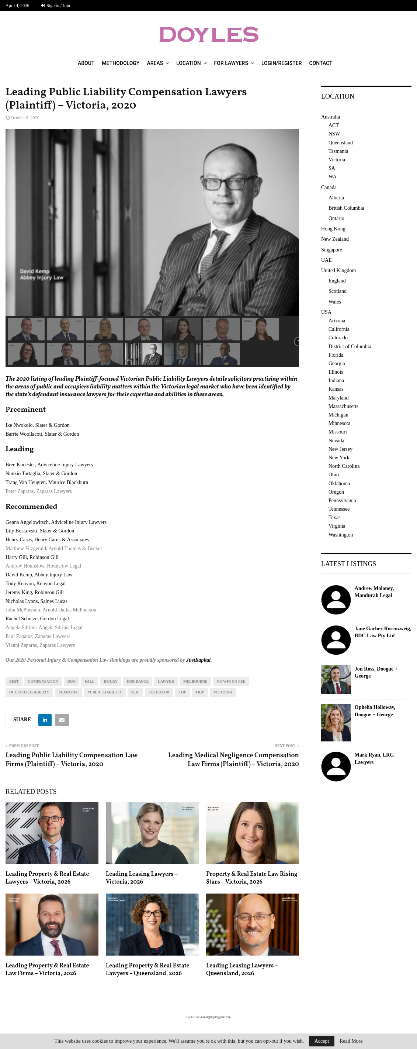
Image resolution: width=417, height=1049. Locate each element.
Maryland (338, 398)
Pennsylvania (342, 500)
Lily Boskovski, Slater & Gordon (40, 531)
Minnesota (339, 423)
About (86, 63)
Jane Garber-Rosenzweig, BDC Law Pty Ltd (383, 632)
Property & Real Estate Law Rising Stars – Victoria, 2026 (252, 878)
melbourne (195, 681)
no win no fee (231, 681)
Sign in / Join (55, 5)
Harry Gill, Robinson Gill (32, 557)
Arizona (337, 320)
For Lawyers (231, 63)
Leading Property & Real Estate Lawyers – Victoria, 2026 (47, 878)
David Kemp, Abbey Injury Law (39, 574)
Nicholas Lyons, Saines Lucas (36, 601)
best (14, 681)
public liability (105, 692)
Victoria (222, 692)
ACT (334, 125)
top (182, 692)
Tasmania (338, 151)
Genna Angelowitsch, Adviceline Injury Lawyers (56, 522)
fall (89, 681)
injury (110, 681)
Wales (335, 302)
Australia (330, 117)
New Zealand (335, 239)
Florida (336, 355)
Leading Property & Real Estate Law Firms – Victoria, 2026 (47, 970)
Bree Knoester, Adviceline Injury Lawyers (49, 464)
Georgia (337, 363)
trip (199, 692)
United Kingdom (338, 270)
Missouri (338, 432)
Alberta (336, 197)
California (339, 329)
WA (333, 176)
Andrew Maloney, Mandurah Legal (374, 592)
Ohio (334, 474)
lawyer (166, 681)
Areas (155, 63)
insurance (138, 681)
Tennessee (339, 509)
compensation (43, 681)
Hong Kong (333, 229)
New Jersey (340, 449)
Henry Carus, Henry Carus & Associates (47, 539)
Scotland (338, 291)
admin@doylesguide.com (216, 1017)
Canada (329, 187)
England (337, 281)
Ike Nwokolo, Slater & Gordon (38, 425)
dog (71, 681)
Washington (341, 535)
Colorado (338, 337)
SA (332, 168)
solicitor (159, 692)
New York (339, 457)
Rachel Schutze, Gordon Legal (37, 618)
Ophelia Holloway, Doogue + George (375, 711)
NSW (334, 134)
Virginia (337, 526)
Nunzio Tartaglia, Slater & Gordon (41, 473)
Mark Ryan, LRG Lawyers (374, 758)
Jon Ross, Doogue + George (376, 672)
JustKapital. (199, 660)
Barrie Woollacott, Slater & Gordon (42, 434)
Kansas (336, 389)
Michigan (338, 415)
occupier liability (29, 692)
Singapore (331, 250)
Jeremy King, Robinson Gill (35, 592)
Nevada (336, 440)
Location (188, 63)
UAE (326, 260)
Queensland (341, 142)
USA (326, 312)
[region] (152, 248)
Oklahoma (339, 483)
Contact (321, 63)
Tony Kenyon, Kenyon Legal (36, 583)
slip (135, 692)
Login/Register (281, 63)
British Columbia (346, 208)
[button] (26, 329)
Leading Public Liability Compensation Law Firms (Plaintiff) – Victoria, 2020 (72, 760)
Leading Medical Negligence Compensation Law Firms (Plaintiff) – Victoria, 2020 (233, 760)
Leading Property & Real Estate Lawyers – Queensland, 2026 (148, 970)
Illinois (336, 372)
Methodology (120, 63)
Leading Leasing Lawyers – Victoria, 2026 (142, 878)
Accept (322, 1041)
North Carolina (344, 466)
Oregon (336, 492)
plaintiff (69, 692)
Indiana (336, 380)
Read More (351, 1041)
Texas (334, 517)
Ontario (336, 218)
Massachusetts (343, 406)
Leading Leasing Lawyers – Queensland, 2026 (242, 970)
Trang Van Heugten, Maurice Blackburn (47, 482)
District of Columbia (350, 346)
